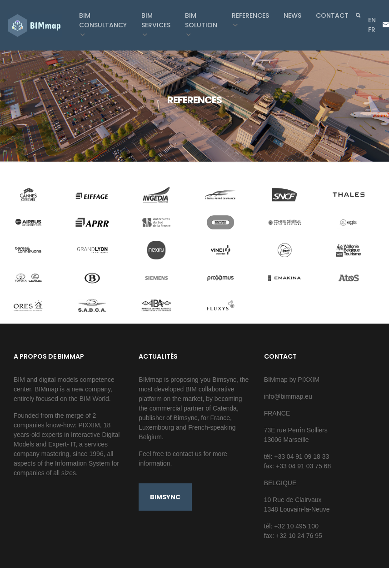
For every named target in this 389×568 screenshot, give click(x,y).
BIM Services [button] (155, 20)
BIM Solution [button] (201, 20)
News (292, 15)
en (372, 20)
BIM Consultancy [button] (103, 20)
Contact (332, 15)
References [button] (250, 15)
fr (371, 29)
